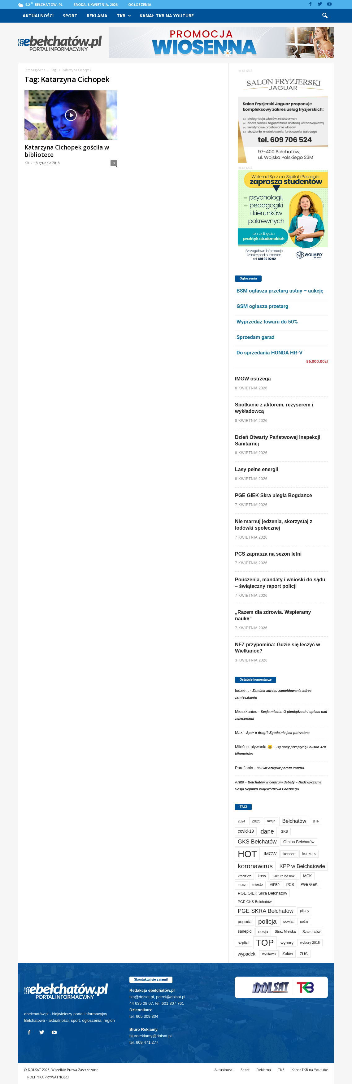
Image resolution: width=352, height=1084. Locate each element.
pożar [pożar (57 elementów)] (304, 921)
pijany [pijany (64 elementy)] (304, 911)
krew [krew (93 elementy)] (262, 876)
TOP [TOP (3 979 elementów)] (265, 942)
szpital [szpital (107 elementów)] (243, 942)
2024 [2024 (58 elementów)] (241, 821)
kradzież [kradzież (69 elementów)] (244, 876)
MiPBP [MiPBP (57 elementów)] (275, 885)
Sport (70, 16)
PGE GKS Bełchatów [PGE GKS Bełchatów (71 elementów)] (255, 902)
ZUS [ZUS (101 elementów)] (304, 954)
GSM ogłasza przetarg (262, 306)
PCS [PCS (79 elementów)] (290, 884)
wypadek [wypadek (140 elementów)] (246, 954)
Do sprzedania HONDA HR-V (269, 352)
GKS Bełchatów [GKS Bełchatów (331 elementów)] (257, 842)
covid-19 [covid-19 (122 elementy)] (246, 831)
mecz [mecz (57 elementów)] (242, 885)
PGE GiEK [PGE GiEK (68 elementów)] (309, 884)
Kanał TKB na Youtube (167, 16)
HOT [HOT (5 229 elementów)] (247, 854)
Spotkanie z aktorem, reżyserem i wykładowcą (274, 408)
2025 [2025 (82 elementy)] (256, 821)
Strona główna (34, 70)
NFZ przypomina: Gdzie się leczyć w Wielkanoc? (277, 648)
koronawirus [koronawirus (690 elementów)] (255, 865)
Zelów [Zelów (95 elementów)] (287, 953)
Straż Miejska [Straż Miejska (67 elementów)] (285, 931)
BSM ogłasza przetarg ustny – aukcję (280, 291)
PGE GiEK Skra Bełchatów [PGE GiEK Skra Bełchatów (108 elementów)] (262, 893)
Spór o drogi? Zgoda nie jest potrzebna (278, 733)
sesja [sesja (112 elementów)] (263, 931)
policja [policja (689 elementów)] (267, 921)
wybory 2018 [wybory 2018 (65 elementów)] (310, 942)
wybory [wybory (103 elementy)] (286, 942)
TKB (124, 16)
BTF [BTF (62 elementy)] (316, 821)
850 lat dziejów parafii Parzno (280, 768)
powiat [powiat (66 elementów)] (288, 921)
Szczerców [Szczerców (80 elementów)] (311, 932)
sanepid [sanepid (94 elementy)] (245, 931)
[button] (325, 16)
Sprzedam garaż (255, 337)
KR (26, 162)
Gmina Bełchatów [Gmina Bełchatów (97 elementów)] (299, 841)
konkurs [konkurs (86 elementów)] (308, 854)
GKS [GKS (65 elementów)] (284, 831)
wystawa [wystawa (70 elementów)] (269, 954)
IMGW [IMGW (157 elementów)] (270, 853)
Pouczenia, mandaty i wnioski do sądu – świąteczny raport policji (280, 583)
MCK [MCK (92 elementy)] (307, 876)
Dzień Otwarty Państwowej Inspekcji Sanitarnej (277, 440)
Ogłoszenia (139, 4)
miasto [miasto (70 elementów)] (257, 884)
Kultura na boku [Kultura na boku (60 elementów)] (285, 876)
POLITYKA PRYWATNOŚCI (48, 1077)
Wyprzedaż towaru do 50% (267, 322)
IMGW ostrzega (253, 378)
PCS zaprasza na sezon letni (268, 554)
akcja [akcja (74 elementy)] (271, 821)
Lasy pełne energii (256, 469)
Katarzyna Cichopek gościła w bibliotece (66, 151)
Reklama (97, 16)
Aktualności (38, 16)
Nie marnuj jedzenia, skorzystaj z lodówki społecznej (273, 525)
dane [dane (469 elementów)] (267, 831)
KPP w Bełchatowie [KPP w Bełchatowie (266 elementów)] (302, 866)
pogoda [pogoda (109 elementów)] (244, 921)
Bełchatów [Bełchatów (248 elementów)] (294, 821)
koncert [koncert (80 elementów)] (289, 854)
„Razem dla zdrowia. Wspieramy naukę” (273, 615)
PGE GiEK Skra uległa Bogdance (273, 495)
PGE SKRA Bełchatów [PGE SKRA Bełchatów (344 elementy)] (265, 911)
